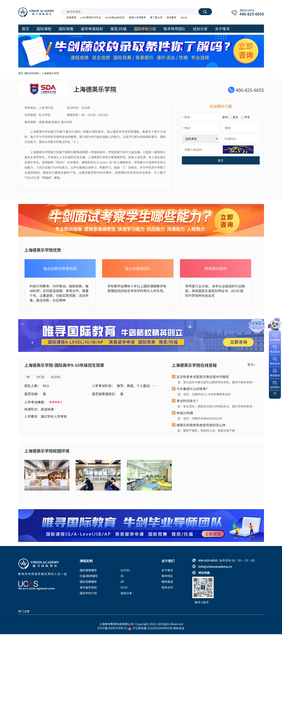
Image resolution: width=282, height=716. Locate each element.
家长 (233, 117)
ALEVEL (56, 377)
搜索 (205, 11)
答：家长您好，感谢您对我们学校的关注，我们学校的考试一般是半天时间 (217, 406)
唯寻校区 (167, 576)
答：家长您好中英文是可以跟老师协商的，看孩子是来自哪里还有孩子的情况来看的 (217, 382)
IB (122, 576)
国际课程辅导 (88, 570)
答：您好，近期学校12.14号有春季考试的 (204, 394)
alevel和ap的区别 (115, 17)
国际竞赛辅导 (88, 582)
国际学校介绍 (88, 593)
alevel (183, 17)
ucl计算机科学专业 (90, 17)
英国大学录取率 (137, 17)
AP (28, 377)
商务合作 (167, 587)
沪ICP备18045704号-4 (111, 628)
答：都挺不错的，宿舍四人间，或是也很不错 (206, 430)
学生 (245, 117)
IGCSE (41, 377)
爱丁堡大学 (156, 17)
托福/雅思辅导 (89, 576)
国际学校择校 (32, 73)
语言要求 (171, 17)
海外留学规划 (88, 587)
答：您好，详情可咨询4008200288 (200, 418)
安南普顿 (71, 17)
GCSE (124, 587)
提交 (221, 160)
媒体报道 (167, 582)
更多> (251, 364)
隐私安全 (179, 628)
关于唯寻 (167, 570)
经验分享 (126, 593)
